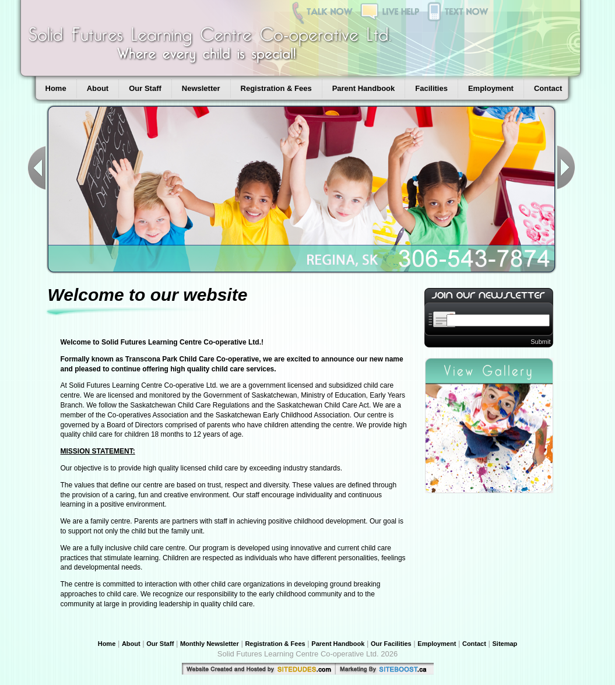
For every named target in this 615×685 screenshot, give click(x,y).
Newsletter (201, 88)
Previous (36, 167)
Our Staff (145, 88)
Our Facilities (391, 643)
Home (55, 88)
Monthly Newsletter (209, 643)
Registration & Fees (276, 88)
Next (566, 167)
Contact (548, 88)
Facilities (431, 88)
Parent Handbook (363, 88)
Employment (491, 88)
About (98, 88)
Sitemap (505, 643)
